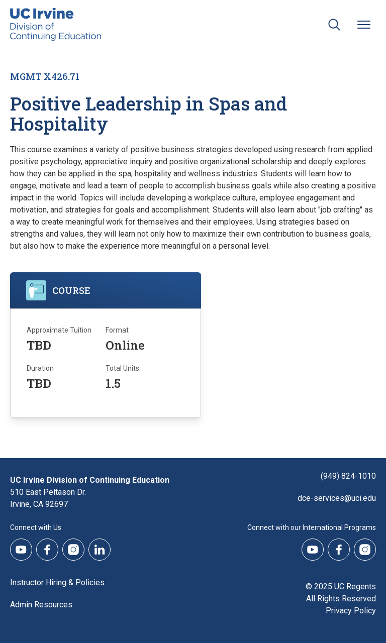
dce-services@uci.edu (337, 498)
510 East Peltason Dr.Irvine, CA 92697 (48, 498)
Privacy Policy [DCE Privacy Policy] (351, 610)
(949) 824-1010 (348, 476)
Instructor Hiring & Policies (57, 582)
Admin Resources (41, 604)
